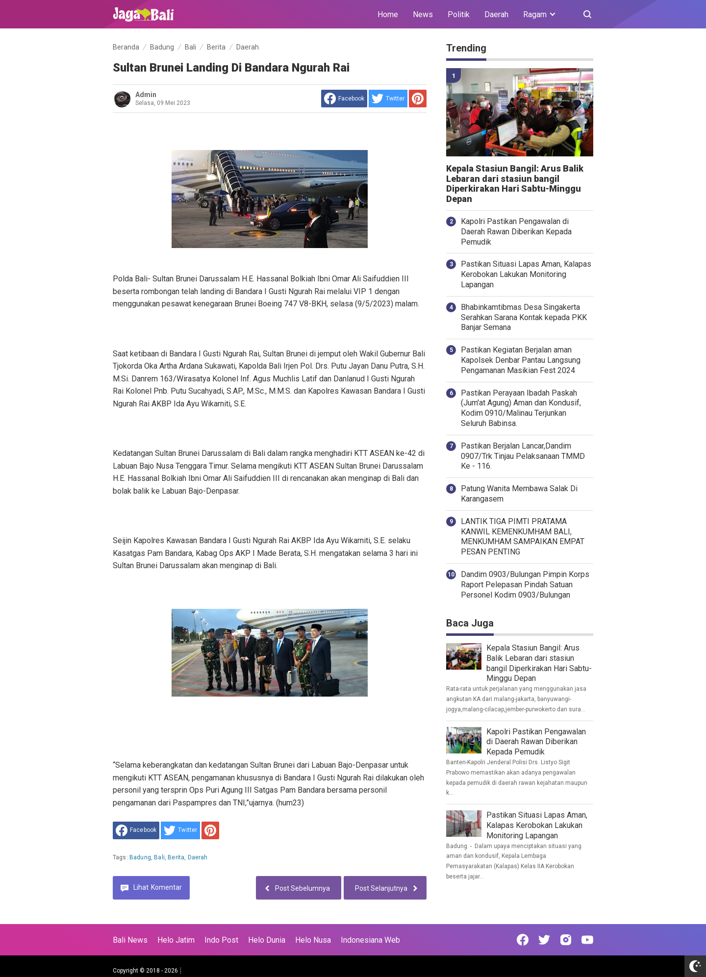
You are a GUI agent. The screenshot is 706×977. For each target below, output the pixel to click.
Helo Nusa (313, 940)
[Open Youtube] (587, 940)
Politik (459, 14)
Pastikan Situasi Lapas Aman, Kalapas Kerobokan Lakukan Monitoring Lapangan (526, 274)
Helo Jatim (176, 940)
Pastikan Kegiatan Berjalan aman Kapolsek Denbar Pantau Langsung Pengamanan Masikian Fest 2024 (520, 360)
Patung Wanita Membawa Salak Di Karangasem (519, 493)
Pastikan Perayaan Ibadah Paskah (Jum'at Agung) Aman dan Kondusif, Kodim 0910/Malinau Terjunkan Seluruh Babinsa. (521, 408)
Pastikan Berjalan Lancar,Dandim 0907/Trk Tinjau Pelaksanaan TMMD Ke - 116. (523, 456)
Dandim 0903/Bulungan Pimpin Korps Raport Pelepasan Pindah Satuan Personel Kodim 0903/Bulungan (525, 585)
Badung (140, 857)
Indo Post (221, 940)
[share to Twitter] (388, 98)
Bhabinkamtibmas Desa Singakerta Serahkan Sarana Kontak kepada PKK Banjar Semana (524, 317)
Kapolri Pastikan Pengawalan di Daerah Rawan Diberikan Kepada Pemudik (516, 232)
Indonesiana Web (370, 940)
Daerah (496, 14)
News (423, 14)
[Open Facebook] (523, 940)
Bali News (130, 940)
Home (388, 14)
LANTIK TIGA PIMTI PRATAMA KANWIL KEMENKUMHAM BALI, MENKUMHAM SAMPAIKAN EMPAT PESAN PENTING (522, 536)
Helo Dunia (266, 940)
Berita (176, 857)
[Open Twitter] (544, 940)
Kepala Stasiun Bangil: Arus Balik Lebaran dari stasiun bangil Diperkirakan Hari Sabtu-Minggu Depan (514, 184)
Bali (159, 857)
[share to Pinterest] (418, 98)
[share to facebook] (344, 98)
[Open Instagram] (566, 940)
